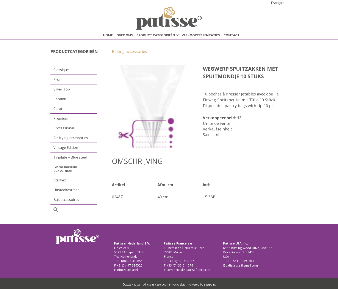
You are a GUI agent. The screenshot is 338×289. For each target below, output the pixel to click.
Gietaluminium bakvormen (65, 169)
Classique (61, 69)
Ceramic (59, 99)
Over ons (124, 35)
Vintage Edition (65, 147)
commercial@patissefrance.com (188, 270)
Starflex (59, 180)
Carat (57, 108)
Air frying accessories (70, 137)
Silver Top (61, 89)
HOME (108, 35)
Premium (60, 118)
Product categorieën (155, 35)
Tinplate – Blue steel (70, 157)
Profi (57, 79)
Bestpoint (210, 284)
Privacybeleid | (178, 284)
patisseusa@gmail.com (241, 265)
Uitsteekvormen (66, 189)
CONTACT (231, 35)
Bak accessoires (66, 199)
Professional (63, 128)
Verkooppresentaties (201, 35)
